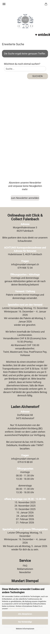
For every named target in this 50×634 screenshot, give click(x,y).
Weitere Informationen (25, 629)
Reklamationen (25, 569)
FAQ (25, 565)
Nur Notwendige (25, 622)
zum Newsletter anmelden (25, 198)
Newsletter (25, 572)
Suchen (37, 76)
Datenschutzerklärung (16, 609)
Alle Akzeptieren (25, 614)
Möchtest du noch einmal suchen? (22, 63)
